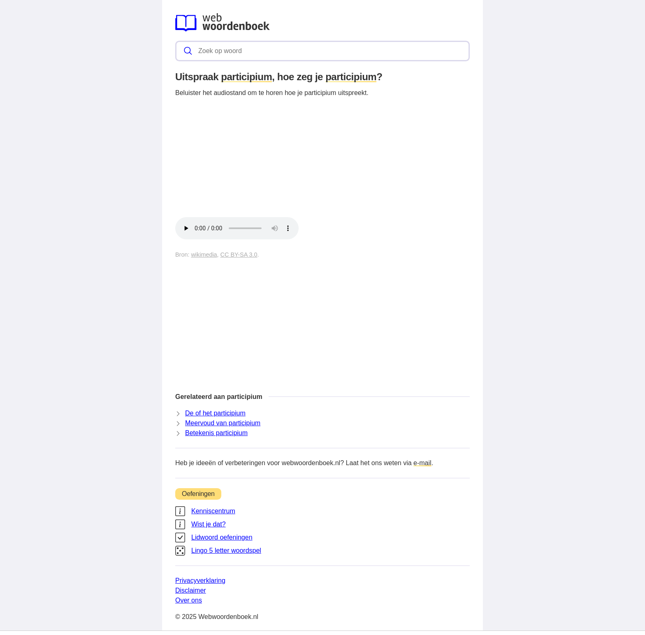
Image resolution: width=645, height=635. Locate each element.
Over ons (188, 600)
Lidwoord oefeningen (222, 537)
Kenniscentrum (213, 511)
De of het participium (215, 413)
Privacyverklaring (200, 580)
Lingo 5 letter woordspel (226, 550)
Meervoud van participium (222, 422)
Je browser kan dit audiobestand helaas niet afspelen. (237, 228)
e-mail (422, 462)
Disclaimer (190, 590)
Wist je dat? (208, 524)
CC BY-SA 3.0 (239, 254)
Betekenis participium (216, 432)
